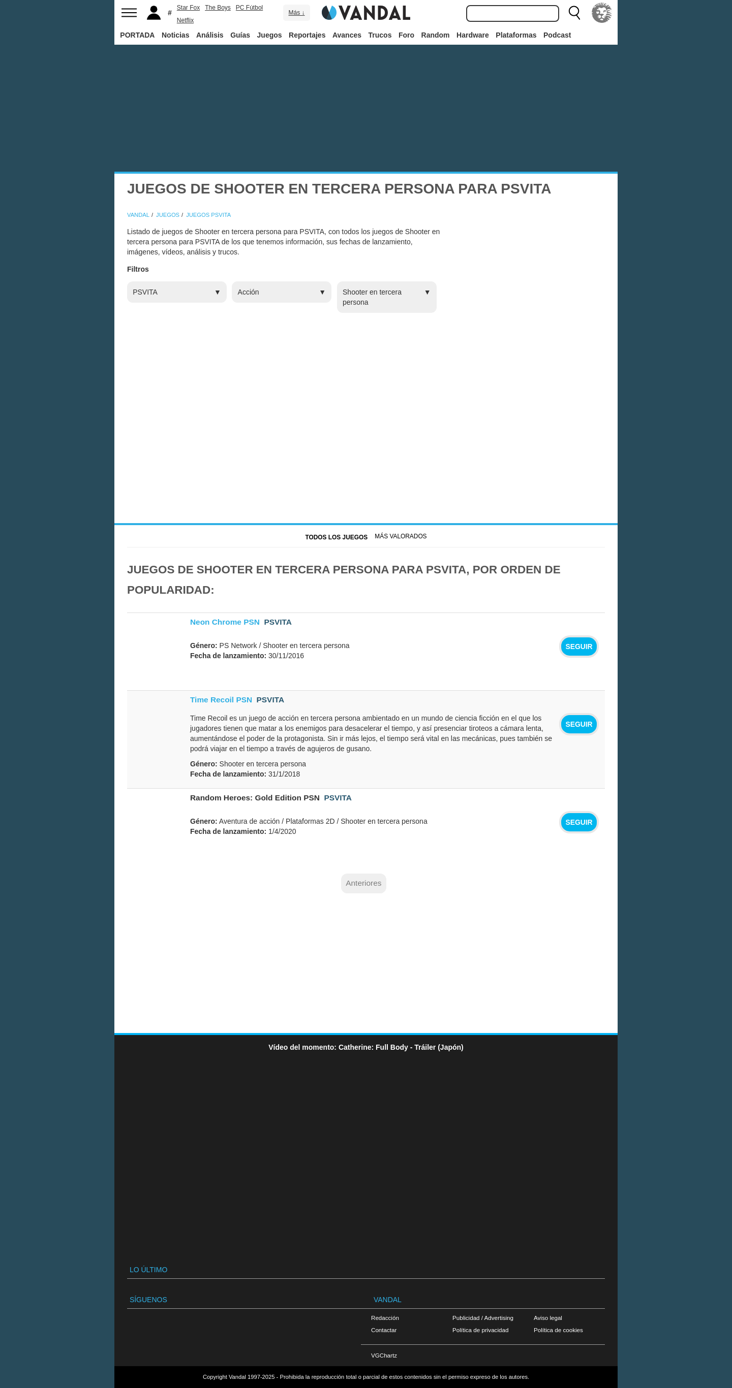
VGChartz (384, 1355)
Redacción (385, 1317)
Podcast (557, 35)
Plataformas (516, 35)
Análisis (210, 35)
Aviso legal (548, 1317)
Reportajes (307, 35)
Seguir (578, 646)
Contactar (383, 1330)
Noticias (175, 35)
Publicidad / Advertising (482, 1317)
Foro (406, 35)
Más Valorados (400, 536)
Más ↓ (296, 12)
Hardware (472, 35)
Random (435, 35)
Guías (240, 35)
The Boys (218, 7)
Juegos (269, 35)
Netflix (185, 20)
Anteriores (363, 883)
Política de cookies (558, 1330)
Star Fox (188, 7)
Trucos (380, 35)
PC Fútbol (249, 7)
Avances (346, 35)
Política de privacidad (480, 1330)
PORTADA (137, 35)
